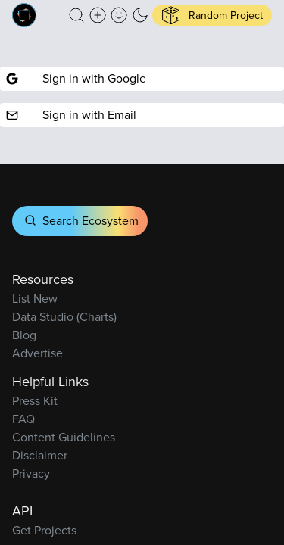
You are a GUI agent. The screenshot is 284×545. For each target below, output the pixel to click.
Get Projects (44, 530)
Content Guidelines (63, 437)
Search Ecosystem (80, 220)
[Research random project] (212, 15)
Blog (24, 335)
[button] (76, 15)
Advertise (37, 353)
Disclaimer (39, 455)
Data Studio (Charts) (64, 316)
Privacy (31, 473)
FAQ (23, 419)
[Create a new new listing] (98, 15)
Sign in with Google (76, 78)
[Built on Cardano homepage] (24, 15)
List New (35, 298)
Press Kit (35, 401)
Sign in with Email (71, 114)
